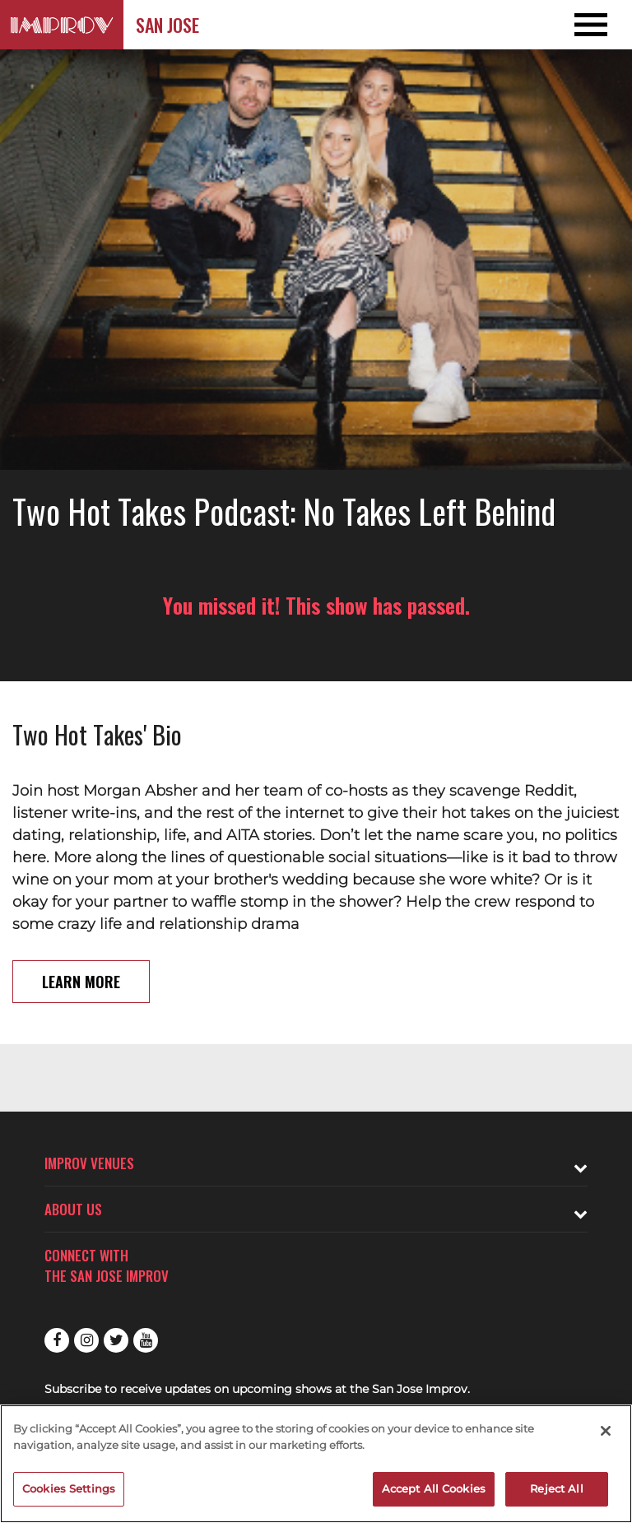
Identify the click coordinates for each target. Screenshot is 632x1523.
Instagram (86, 1340)
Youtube (145, 1340)
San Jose (167, 25)
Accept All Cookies (434, 1488)
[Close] (606, 1431)
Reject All (556, 1488)
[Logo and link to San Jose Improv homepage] (61, 24)
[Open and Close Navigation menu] (568, 24)
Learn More (81, 981)
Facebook (56, 1340)
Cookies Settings (68, 1488)
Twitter (116, 1340)
